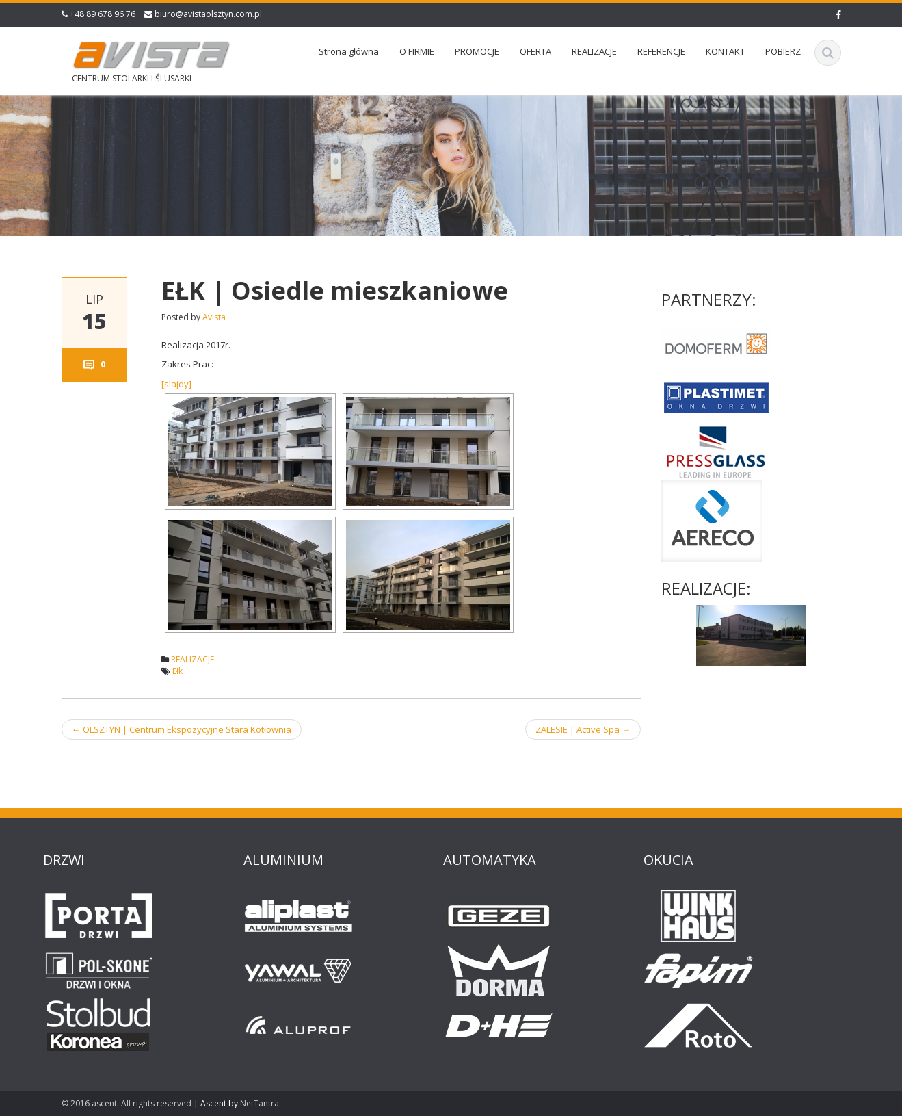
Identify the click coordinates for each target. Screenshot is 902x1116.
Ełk (177, 671)
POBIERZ (783, 51)
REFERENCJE (661, 51)
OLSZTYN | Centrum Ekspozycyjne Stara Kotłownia (181, 729)
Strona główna (349, 51)
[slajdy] (176, 384)
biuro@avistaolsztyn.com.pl (208, 14)
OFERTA (535, 51)
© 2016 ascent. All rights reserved (126, 1103)
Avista (214, 317)
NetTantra (259, 1103)
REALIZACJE (594, 51)
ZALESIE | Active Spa (583, 729)
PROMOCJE (477, 51)
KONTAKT (725, 51)
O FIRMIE (416, 51)
